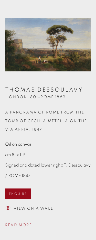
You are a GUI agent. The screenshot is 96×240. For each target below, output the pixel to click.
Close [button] (87, 11)
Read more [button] (18, 225)
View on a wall (29, 208)
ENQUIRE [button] (18, 194)
